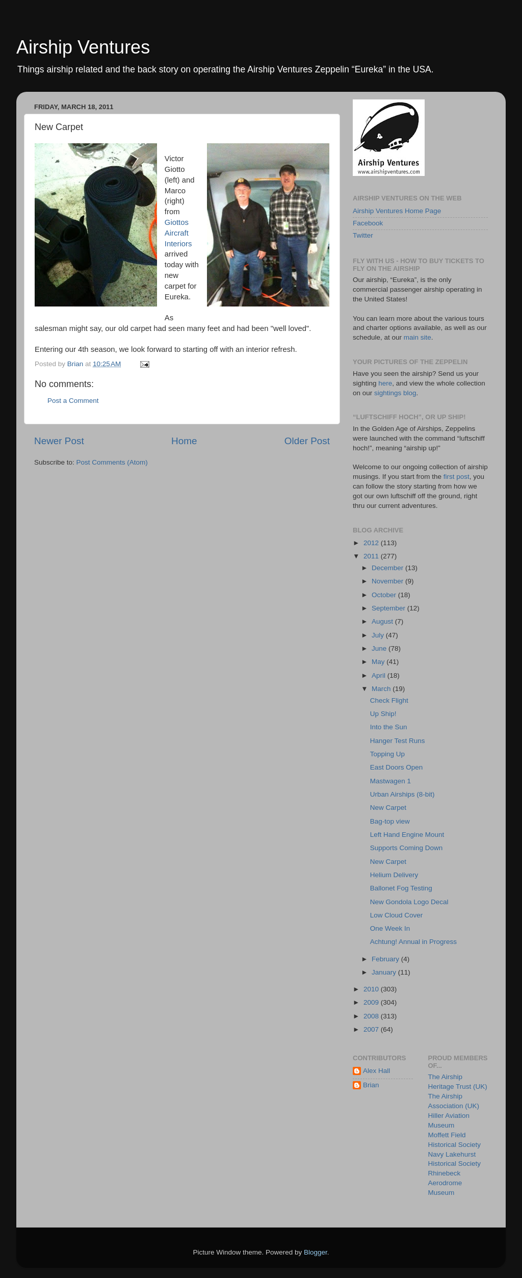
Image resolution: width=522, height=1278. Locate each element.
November (388, 581)
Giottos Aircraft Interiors (178, 233)
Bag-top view (390, 821)
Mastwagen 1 (390, 781)
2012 (372, 543)
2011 (372, 556)
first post (456, 476)
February (386, 959)
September (389, 608)
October (385, 595)
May (379, 662)
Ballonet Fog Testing (401, 888)
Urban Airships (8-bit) (402, 794)
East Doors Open (396, 767)
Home (184, 441)
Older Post (307, 441)
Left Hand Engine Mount (407, 834)
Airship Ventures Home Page (397, 211)
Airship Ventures (83, 47)
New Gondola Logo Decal (409, 902)
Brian (371, 1085)
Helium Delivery (394, 875)
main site (417, 337)
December (388, 568)
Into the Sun (388, 727)
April (379, 675)
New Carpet (388, 807)
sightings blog (395, 393)
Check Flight (389, 700)
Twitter (363, 235)
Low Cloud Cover (396, 915)
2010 (372, 989)
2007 (372, 1029)
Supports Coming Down (406, 848)
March (382, 689)
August (383, 621)
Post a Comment (73, 400)
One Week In (390, 928)
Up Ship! (383, 714)
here (385, 383)
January (385, 972)
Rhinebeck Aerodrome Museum (445, 1182)
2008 (372, 1016)
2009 (372, 1002)
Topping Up (387, 754)
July (379, 635)
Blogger (315, 1252)
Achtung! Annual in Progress (413, 941)
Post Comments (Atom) (112, 462)
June (380, 648)
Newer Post (59, 441)
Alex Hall (376, 1071)
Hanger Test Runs (397, 741)
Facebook (368, 223)
